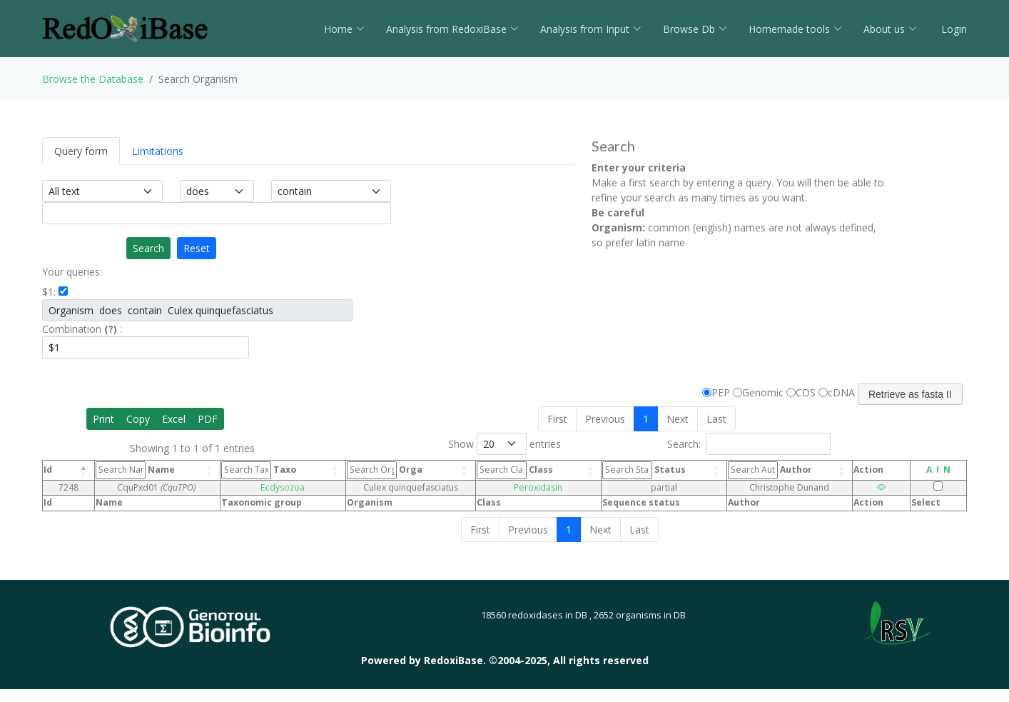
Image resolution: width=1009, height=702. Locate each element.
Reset (196, 248)
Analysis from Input (591, 29)
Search (148, 248)
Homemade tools (795, 29)
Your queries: (72, 272)
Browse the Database (92, 79)
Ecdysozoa (284, 487)
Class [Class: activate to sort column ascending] (506, 469)
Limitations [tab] (157, 151)
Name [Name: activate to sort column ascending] (138, 469)
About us (890, 29)
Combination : (82, 329)
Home (344, 29)
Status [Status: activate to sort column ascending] (632, 469)
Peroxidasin (528, 487)
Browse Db (695, 29)
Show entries (504, 444)
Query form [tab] (81, 151)
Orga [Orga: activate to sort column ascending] (383, 469)
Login (952, 29)
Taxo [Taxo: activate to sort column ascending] (262, 469)
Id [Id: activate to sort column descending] (48, 469)
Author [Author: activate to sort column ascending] (763, 469)
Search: (749, 444)
